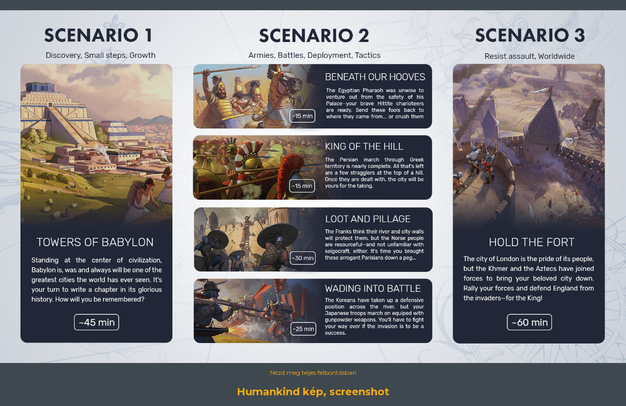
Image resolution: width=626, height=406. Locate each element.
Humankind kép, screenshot (313, 392)
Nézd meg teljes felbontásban (313, 372)
